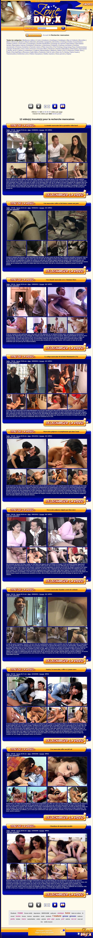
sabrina (68, 919)
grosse (65, 916)
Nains (60, 50)
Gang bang (67, 47)
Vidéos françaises (36, 54)
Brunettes (56, 42)
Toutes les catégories (14, 40)
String (66, 52)
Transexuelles (11, 54)
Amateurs (45, 40)
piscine (58, 919)
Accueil (45, 35)
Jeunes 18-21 (11, 50)
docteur (29, 916)
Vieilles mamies (48, 54)
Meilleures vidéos (29, 40)
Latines (20, 50)
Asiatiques (62, 40)
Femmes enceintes (65, 45)
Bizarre (21, 42)
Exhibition (30, 45)
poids (59, 114)
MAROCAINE (45, 913)
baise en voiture (76, 913)
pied (48, 919)
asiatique (60, 913)
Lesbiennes (28, 50)
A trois (38, 40)
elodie (42, 916)
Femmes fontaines (22, 47)
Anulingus (53, 40)
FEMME (20, 913)
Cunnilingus (31, 43)
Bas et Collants (72, 40)
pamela (44, 919)
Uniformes (21, 54)
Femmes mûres (35, 47)
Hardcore (51, 49)
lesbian (18, 919)
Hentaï (58, 49)
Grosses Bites (42, 49)
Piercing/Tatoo (17, 52)
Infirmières (65, 49)
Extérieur (38, 45)
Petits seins (79, 50)
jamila (13, 919)
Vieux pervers (60, 54)
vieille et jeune (48, 922)
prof (62, 919)
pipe (52, 919)
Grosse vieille (28, 913)
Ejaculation (70, 43)
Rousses (26, 52)
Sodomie (42, 52)
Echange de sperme (58, 43)
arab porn (53, 913)
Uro (27, 54)
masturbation (31, 919)
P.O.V (64, 50)
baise (67, 913)
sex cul (73, 919)
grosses (73, 916)
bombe (18, 916)
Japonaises (83, 49)
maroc (24, 919)
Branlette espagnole (44, 42)
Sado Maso (34, 52)
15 (45, 112)
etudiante (48, 916)
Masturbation (45, 50)
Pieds (8, 52)
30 (50, 112)
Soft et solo (51, 52)
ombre (38, 919)
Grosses (33, 49)
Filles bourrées (47, 47)
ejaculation (36, 916)
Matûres (53, 50)
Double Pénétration (43, 43)
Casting (63, 42)
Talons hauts (74, 52)
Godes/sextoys (81, 47)
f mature (57, 916)
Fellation (54, 45)
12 (43, 112)
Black (27, 42)
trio (42, 922)
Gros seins (25, 49)
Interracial (73, 49)
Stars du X (59, 52)
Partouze (71, 50)
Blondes (33, 42)
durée (54, 114)
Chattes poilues (12, 43)
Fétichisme (46, 45)
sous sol (80, 919)
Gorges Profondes (13, 49)
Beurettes (82, 40)
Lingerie (36, 50)
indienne (79, 916)
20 (47, 112)
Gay (73, 47)
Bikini (9, 42)
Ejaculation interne (18, 45)
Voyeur (68, 54)
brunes (24, 916)
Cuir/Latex (22, 43)
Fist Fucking (57, 47)
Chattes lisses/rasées (74, 42)
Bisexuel (15, 42)
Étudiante (13, 913)
